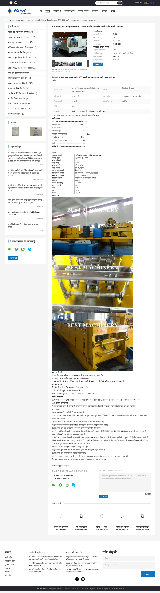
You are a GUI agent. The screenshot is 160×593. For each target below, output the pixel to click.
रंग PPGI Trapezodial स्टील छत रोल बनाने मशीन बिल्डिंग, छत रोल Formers (45, 564)
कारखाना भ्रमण (69, 11)
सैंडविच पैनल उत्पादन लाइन (18, 98)
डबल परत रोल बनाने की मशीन (19, 37)
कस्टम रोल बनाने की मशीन (18, 109)
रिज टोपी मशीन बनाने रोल (17, 103)
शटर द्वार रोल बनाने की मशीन (18, 73)
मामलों (113, 11)
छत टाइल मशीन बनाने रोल (17, 42)
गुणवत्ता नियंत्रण (83, 11)
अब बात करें (138, 3)
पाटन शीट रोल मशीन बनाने (18, 32)
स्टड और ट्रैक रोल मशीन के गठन (19, 57)
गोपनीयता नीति (40, 589)
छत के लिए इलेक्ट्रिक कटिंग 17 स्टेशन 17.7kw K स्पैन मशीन (61, 528)
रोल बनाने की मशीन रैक (16, 88)
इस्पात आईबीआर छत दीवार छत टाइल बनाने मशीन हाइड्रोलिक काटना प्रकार (82, 564)
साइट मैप (8, 575)
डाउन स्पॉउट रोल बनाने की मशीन (20, 68)
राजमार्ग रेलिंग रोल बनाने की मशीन (20, 63)
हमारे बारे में (57, 11)
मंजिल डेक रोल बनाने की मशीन (19, 47)
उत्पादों (48, 11)
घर (41, 11)
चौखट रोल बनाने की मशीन (17, 78)
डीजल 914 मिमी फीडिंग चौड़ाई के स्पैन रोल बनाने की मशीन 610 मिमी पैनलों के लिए (101, 528)
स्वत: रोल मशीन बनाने (61, 459)
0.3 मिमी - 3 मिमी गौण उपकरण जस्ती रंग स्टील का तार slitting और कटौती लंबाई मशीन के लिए (45, 558)
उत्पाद (12, 20)
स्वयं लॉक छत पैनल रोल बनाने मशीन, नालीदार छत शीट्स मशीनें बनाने (45, 570)
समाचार (104, 11)
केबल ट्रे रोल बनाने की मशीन (18, 83)
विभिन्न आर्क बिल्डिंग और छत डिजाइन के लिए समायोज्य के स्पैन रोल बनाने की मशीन (122, 528)
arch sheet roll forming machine (95, 459)
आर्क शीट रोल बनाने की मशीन (76, 459)
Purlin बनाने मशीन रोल (17, 52)
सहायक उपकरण (14, 114)
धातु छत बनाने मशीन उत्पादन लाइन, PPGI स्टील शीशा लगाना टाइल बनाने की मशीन (81, 558)
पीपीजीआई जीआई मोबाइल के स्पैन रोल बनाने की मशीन (142, 528)
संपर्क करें (95, 11)
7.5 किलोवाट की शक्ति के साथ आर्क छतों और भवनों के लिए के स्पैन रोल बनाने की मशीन (81, 528)
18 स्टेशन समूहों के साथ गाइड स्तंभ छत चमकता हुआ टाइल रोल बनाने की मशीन (83, 570)
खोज (119, 3)
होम (6, 20)
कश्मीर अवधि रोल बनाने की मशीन (27, 20)
